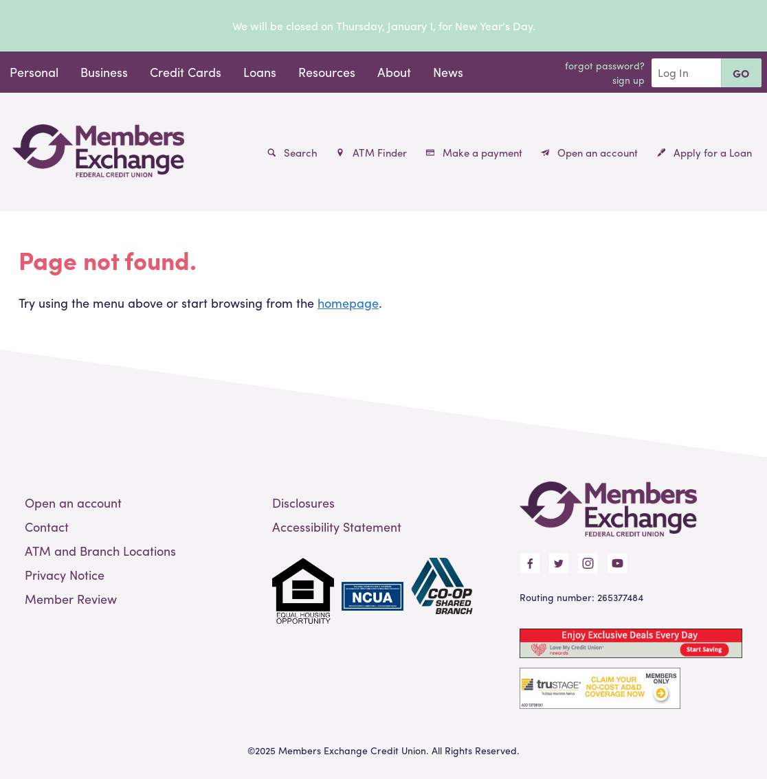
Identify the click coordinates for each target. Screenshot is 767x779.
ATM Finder (371, 152)
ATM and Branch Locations (100, 550)
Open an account (589, 152)
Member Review (71, 598)
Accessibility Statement (336, 526)
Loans (259, 71)
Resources (326, 71)
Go (741, 73)
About (394, 71)
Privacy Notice (64, 574)
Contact (47, 526)
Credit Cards (185, 71)
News (448, 71)
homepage (348, 302)
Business (104, 71)
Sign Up (628, 80)
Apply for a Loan (704, 152)
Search (292, 152)
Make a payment (474, 152)
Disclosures (303, 502)
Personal (34, 71)
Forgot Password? (605, 65)
